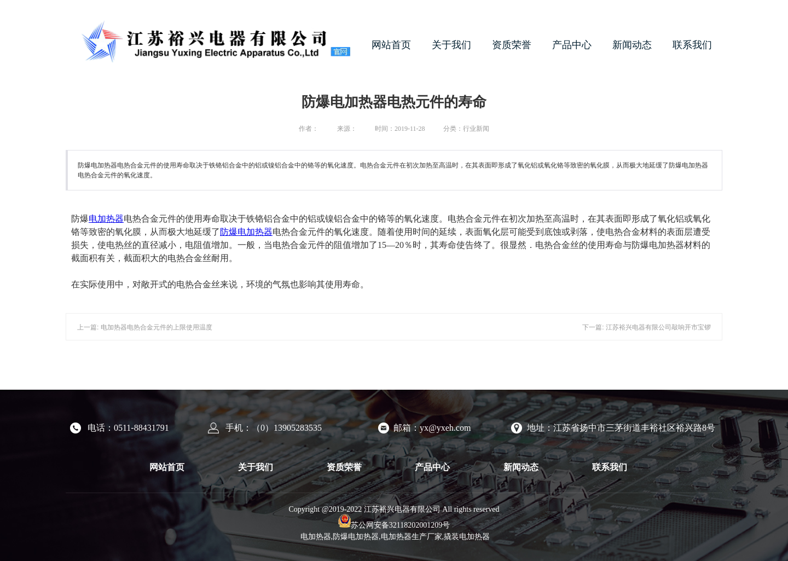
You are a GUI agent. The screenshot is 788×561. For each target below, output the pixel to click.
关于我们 (451, 44)
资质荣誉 (511, 44)
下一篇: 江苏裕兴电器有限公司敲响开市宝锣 (646, 327)
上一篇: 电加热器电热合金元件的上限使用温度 (144, 327)
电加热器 (106, 218)
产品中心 (572, 44)
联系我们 (692, 44)
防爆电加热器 (246, 231)
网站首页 (391, 44)
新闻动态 (632, 44)
